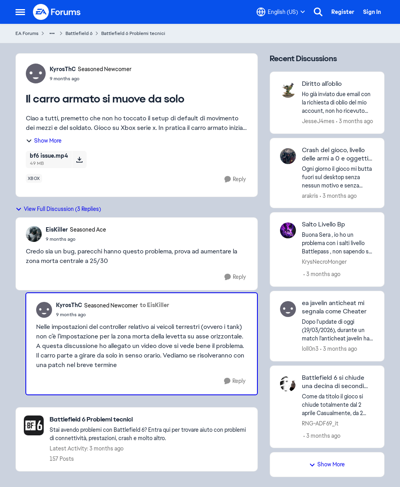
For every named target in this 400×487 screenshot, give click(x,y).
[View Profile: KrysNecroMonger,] (288, 230)
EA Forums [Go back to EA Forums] (27, 33)
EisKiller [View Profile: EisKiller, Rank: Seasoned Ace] (57, 229)
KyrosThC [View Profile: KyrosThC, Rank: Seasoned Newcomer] (63, 69)
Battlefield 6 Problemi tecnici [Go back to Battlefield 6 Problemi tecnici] (133, 33)
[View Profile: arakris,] (288, 156)
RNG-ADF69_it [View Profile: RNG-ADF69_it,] (320, 423)
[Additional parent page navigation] (52, 33)
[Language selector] (281, 12)
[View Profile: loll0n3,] (288, 309)
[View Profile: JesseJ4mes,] (288, 90)
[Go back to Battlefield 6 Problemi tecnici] (149, 419)
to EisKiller (154, 305)
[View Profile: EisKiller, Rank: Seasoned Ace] (34, 234)
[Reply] (235, 179)
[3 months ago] (354, 121)
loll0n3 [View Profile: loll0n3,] (310, 348)
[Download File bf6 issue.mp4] (79, 159)
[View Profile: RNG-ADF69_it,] (288, 384)
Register (342, 11)
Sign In (372, 11)
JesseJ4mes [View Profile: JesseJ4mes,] (318, 121)
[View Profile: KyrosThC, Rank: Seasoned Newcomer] (36, 73)
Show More (44, 140)
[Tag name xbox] (34, 178)
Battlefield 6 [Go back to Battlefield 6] (79, 33)
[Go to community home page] (57, 12)
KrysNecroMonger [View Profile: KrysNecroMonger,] (324, 261)
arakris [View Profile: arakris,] (310, 195)
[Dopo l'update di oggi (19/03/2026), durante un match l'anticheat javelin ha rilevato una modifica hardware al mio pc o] (338, 330)
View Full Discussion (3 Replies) (58, 209)
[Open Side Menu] (20, 12)
